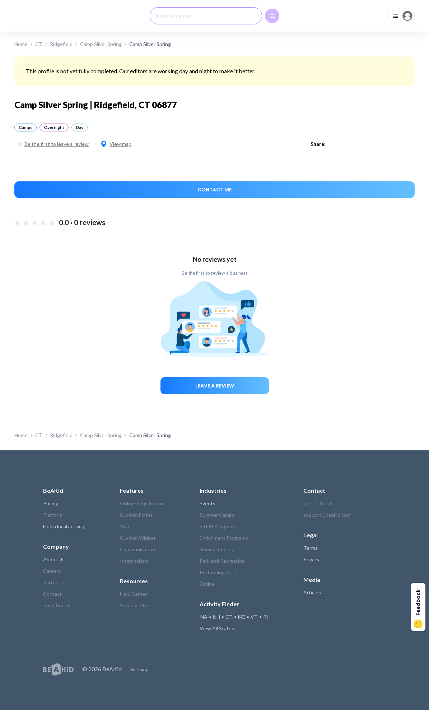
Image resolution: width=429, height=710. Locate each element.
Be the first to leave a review (53, 144)
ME (241, 617)
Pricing (51, 503)
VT (254, 617)
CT (38, 44)
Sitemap (139, 669)
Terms (310, 548)
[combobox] (206, 15)
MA (203, 617)
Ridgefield (61, 44)
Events (207, 503)
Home (21, 44)
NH (216, 617)
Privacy (311, 559)
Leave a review (214, 385)
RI (265, 617)
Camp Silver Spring (101, 44)
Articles (312, 592)
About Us (54, 559)
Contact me (214, 189)
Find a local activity (64, 526)
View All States (217, 628)
